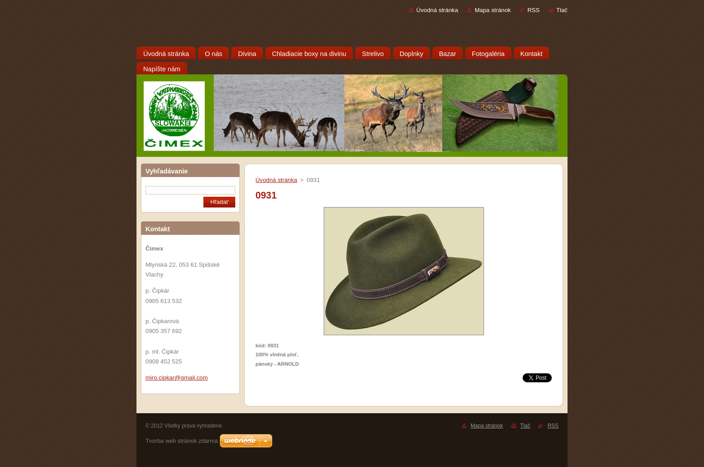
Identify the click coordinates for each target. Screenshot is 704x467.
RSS (534, 10)
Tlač (562, 10)
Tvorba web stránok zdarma (181, 440)
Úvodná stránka (437, 10)
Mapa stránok (492, 10)
